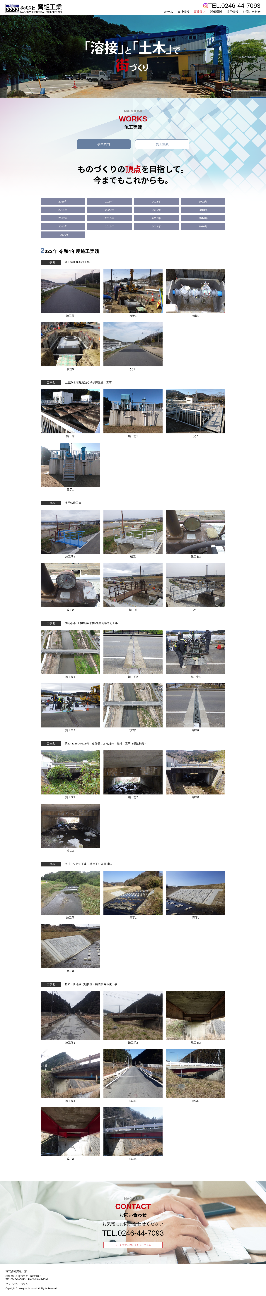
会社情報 (183, 11)
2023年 (156, 202)
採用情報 (232, 11)
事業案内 (200, 11)
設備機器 (216, 11)
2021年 (63, 210)
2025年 (63, 202)
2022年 (203, 202)
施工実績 (162, 145)
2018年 (203, 210)
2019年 (156, 210)
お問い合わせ (251, 11)
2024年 (110, 202)
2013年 (63, 227)
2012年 (110, 227)
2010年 (203, 227)
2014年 (203, 218)
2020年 (110, 210)
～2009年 (63, 235)
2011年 (156, 227)
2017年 (63, 218)
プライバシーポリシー (18, 1284)
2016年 (110, 218)
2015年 (156, 218)
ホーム (168, 11)
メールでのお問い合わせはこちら (133, 1245)
